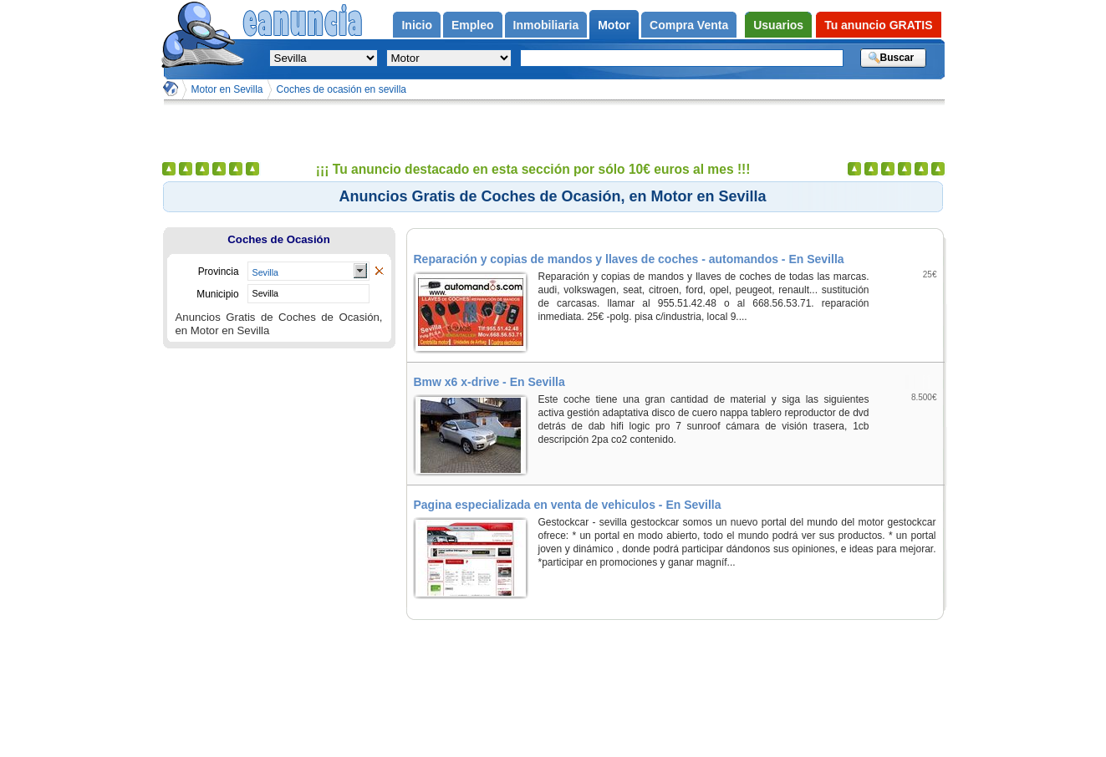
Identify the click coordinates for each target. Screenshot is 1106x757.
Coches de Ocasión (278, 239)
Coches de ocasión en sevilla (341, 89)
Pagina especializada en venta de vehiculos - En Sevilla (567, 504)
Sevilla (265, 272)
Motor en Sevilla (227, 89)
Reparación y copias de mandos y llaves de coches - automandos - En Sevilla (629, 259)
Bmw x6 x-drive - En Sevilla (489, 382)
